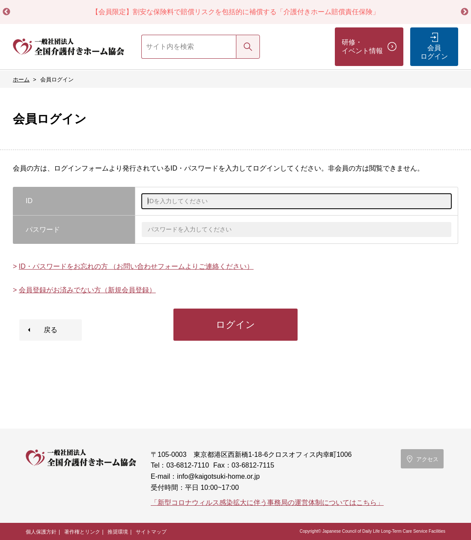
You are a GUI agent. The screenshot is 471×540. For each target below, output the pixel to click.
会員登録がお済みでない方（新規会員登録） (87, 290)
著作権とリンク (82, 532)
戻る (50, 329)
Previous (6, 12)
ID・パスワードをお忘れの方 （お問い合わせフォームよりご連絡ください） (136, 266)
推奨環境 (117, 532)
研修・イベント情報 (362, 46)
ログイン (235, 324)
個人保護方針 (41, 532)
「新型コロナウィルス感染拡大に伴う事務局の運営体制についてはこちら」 (267, 502)
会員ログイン (434, 52)
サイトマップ (151, 532)
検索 (248, 46)
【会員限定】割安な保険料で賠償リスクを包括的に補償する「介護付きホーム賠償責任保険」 (235, 11)
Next (464, 12)
